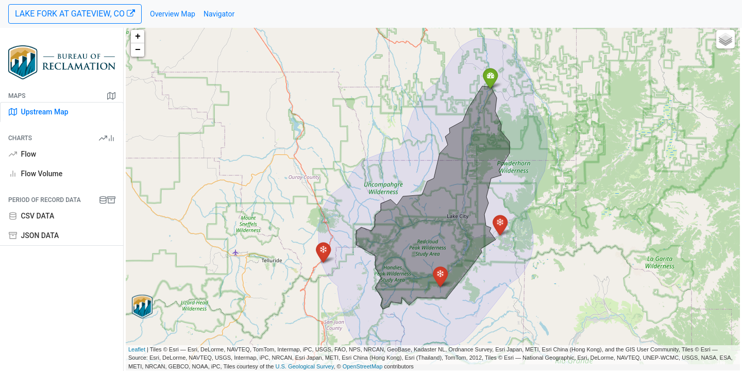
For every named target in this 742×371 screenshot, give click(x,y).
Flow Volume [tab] (35, 174)
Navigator (219, 14)
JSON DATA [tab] (34, 235)
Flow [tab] (22, 154)
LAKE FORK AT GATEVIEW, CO (75, 14)
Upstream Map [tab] (39, 112)
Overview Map (172, 14)
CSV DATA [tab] (31, 216)
